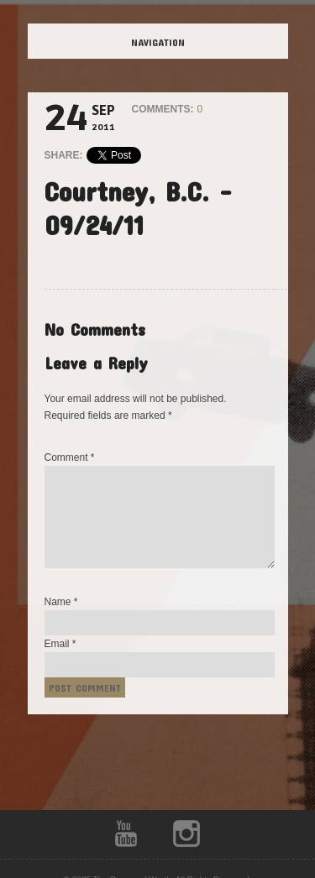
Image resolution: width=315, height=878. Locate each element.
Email (60, 644)
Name (61, 602)
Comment (70, 457)
